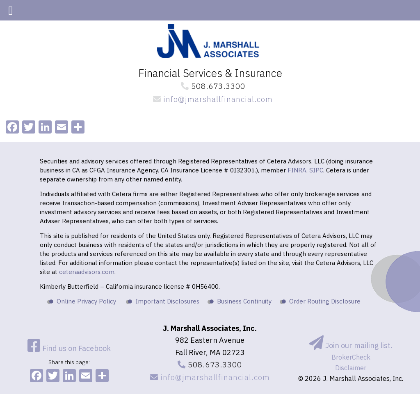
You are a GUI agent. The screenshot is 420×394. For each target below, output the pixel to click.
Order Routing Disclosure (325, 301)
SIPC (316, 170)
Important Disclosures (167, 301)
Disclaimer (350, 368)
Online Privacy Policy (86, 301)
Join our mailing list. (351, 345)
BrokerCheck (350, 357)
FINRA (297, 170)
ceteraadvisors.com (86, 272)
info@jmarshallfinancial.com (210, 99)
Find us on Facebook (69, 348)
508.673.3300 (210, 86)
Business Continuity (244, 301)
